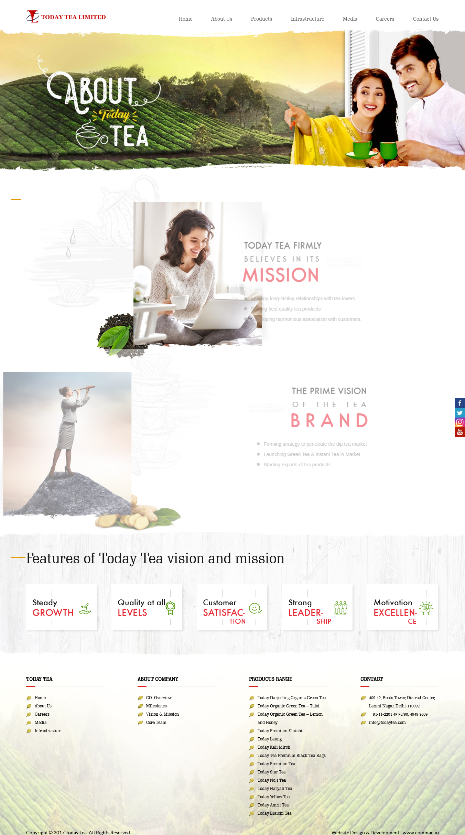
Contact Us (426, 18)
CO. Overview (159, 697)
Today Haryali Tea (275, 788)
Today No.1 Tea (272, 780)
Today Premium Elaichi (280, 730)
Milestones (156, 705)
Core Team (156, 722)
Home (186, 18)
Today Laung (270, 738)
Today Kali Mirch (274, 747)
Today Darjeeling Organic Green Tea (292, 697)
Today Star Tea (272, 771)
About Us (221, 18)
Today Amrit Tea (273, 804)
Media (350, 18)
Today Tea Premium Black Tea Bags (292, 755)
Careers (385, 18)
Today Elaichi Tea (275, 813)
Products (261, 18)
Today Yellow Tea (274, 796)
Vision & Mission (162, 714)
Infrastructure (307, 18)
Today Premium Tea (276, 763)
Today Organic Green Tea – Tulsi (289, 705)
